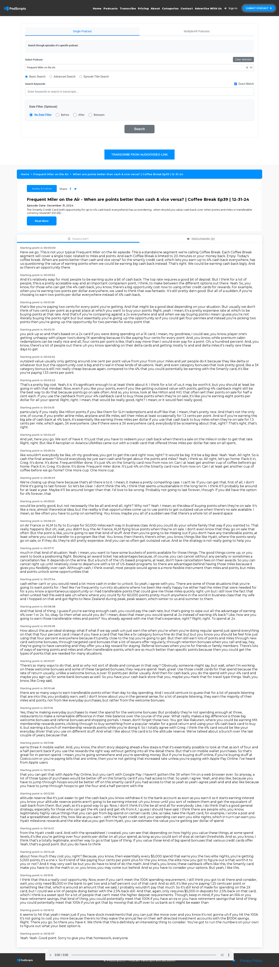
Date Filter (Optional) (43, 106)
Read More (42, 220)
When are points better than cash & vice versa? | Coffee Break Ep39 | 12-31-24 (128, 174)
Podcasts (110, 8)
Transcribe (128, 8)
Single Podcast (82, 31)
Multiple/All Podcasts (197, 31)
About (155, 8)
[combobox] (139, 67)
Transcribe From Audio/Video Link (139, 154)
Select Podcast (33, 59)
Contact (187, 8)
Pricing (143, 8)
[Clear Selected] (247, 67)
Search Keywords (35, 83)
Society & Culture (42, 188)
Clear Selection (243, 59)
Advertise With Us (208, 8)
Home (97, 8)
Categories (170, 8)
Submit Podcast (259, 8)
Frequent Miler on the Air (51, 174)
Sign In (230, 8)
